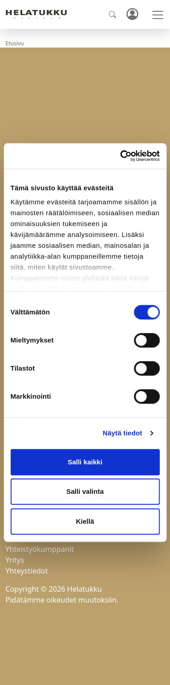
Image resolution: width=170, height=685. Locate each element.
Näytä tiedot (122, 433)
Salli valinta (85, 491)
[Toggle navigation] (158, 15)
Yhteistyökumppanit (39, 549)
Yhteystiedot (26, 571)
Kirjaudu (132, 14)
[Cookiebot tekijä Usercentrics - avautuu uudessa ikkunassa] (121, 156)
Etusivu (14, 43)
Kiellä (85, 521)
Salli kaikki (85, 462)
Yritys (14, 560)
